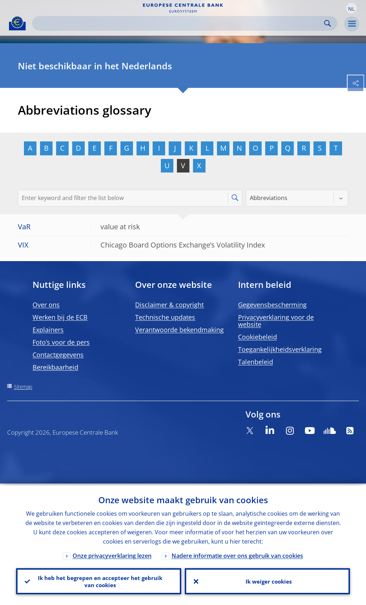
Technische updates (165, 317)
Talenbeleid (255, 362)
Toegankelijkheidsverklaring (280, 349)
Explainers (48, 329)
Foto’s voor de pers (61, 342)
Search (327, 23)
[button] (351, 8)
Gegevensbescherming (272, 304)
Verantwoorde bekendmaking (179, 329)
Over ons (46, 304)
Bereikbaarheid (55, 367)
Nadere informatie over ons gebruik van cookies (237, 554)
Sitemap (23, 386)
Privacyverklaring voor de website (276, 321)
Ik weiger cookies (267, 580)
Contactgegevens (58, 354)
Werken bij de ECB (60, 317)
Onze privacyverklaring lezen (112, 554)
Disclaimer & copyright (169, 304)
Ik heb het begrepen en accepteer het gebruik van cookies (99, 580)
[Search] (179, 23)
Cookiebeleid (257, 336)
